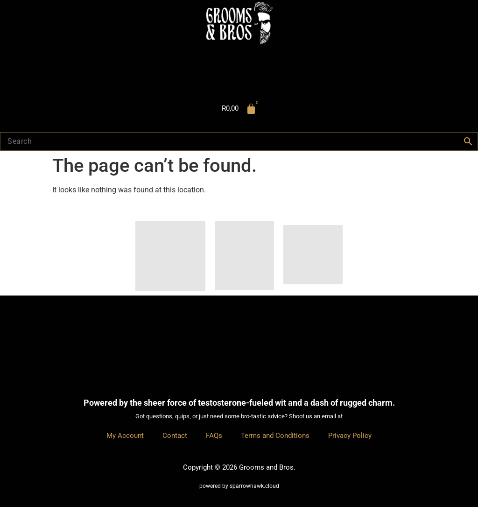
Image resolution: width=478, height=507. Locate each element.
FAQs (214, 435)
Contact (174, 435)
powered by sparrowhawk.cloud (239, 486)
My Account (125, 435)
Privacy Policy (350, 435)
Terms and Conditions (275, 435)
